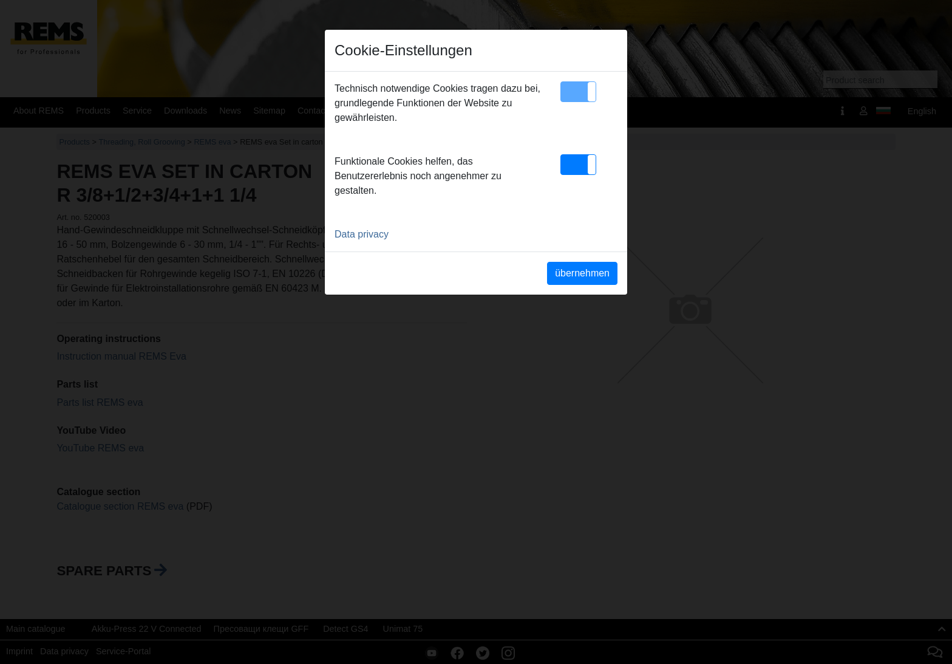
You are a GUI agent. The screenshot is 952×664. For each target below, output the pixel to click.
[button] (578, 91)
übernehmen (582, 273)
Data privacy (362, 234)
